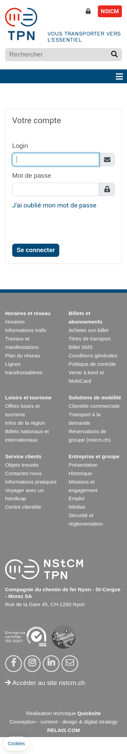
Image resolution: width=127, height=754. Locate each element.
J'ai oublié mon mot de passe (54, 205)
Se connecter (36, 250)
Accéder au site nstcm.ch (45, 682)
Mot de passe (31, 175)
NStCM (110, 11)
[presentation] (63, 228)
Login (20, 145)
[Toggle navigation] (119, 76)
